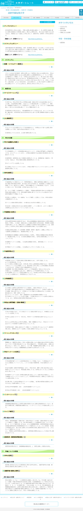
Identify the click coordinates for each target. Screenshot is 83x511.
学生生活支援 (26, 17)
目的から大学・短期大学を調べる (53, 497)
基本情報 (77, 17)
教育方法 (62, 28)
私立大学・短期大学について (17, 497)
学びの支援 (63, 30)
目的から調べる (10, 7)
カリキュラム (63, 26)
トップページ (3, 7)
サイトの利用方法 (39, 497)
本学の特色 (6, 17)
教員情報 (67, 17)
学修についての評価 (65, 32)
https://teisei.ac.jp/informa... (35, 39)
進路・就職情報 (36, 17)
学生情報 (57, 17)
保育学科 (62, 42)
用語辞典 (29, 497)
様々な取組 (46, 17)
